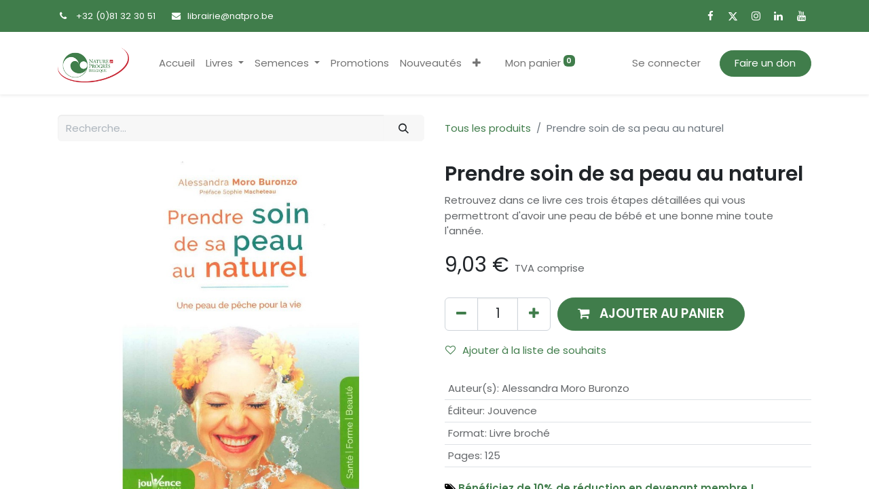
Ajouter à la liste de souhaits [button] (525, 350)
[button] (476, 63)
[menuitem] (176, 63)
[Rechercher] (404, 128)
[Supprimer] (461, 314)
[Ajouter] (534, 314)
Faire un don (765, 63)
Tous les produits (488, 128)
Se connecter (666, 63)
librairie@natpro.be (230, 16)
